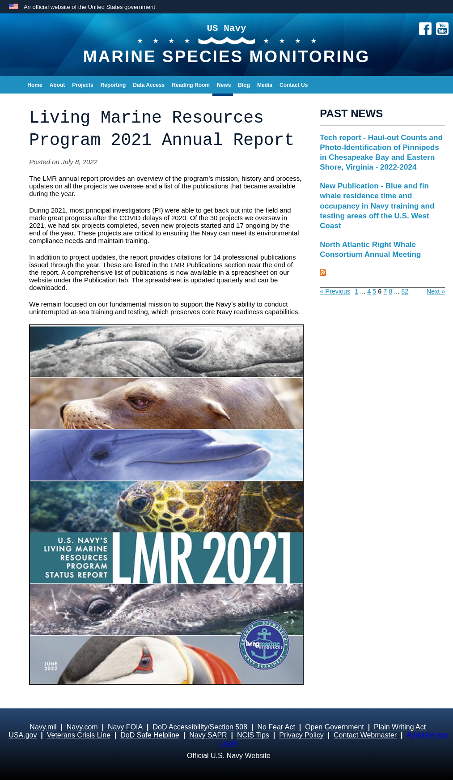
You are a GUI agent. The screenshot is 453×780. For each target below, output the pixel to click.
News (224, 85)
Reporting (113, 85)
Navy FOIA (125, 727)
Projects (82, 85)
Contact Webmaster (365, 735)
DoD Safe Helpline (149, 735)
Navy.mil (43, 727)
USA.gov (22, 735)
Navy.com (82, 727)
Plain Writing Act (400, 727)
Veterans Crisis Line (78, 735)
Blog (244, 85)
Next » (436, 291)
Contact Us (293, 85)
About (57, 85)
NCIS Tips (253, 735)
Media (264, 85)
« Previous (335, 291)
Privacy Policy (301, 735)
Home (34, 85)
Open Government (334, 727)
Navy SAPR (208, 735)
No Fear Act (276, 727)
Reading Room (191, 85)
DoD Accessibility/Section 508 (199, 727)
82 (404, 291)
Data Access (149, 85)
